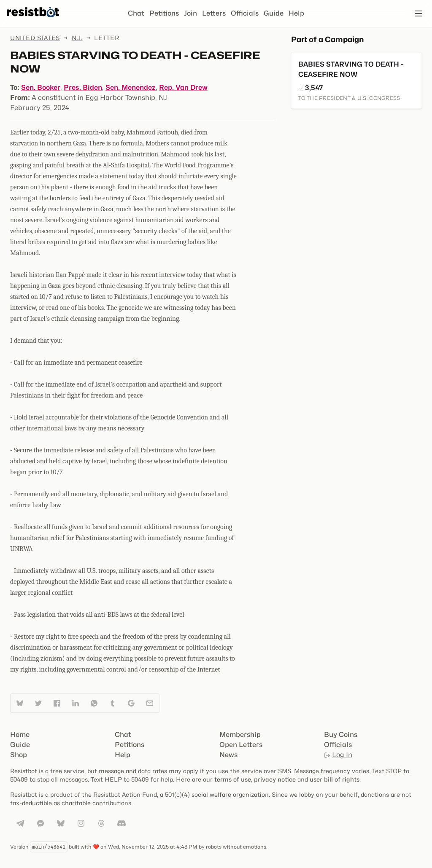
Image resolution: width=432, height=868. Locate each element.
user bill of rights (334, 779)
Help (296, 13)
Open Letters (240, 745)
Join (190, 13)
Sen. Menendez (130, 87)
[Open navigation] (418, 13)
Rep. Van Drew (183, 87)
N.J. (77, 37)
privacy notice (275, 779)
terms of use (232, 779)
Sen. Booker (40, 87)
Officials (245, 13)
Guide (274, 13)
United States (35, 37)
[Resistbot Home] (33, 20)
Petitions (164, 13)
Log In (338, 755)
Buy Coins (340, 735)
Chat (136, 13)
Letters (214, 13)
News (228, 755)
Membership (240, 735)
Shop (18, 755)
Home (20, 735)
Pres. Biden (83, 87)
